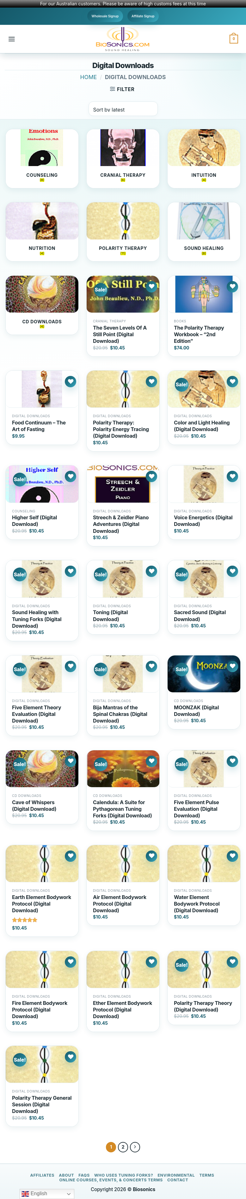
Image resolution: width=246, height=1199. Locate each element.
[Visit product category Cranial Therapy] (123, 158)
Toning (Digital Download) (110, 615)
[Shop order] (123, 108)
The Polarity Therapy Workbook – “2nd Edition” (199, 334)
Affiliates (42, 1175)
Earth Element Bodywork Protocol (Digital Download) (41, 904)
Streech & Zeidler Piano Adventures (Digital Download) (121, 524)
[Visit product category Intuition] (204, 158)
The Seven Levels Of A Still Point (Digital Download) (120, 334)
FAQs (83, 1175)
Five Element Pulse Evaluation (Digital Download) (196, 809)
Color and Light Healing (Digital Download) (202, 425)
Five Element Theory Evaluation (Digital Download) (36, 714)
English (34, 1194)
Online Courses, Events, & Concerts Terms (111, 1180)
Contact (177, 1180)
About (66, 1175)
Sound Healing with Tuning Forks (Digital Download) (36, 619)
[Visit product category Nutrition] (42, 232)
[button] (12, 39)
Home (88, 77)
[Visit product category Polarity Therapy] (123, 232)
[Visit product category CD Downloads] (42, 305)
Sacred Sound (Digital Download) (200, 615)
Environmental (176, 1175)
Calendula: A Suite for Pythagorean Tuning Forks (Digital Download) (122, 809)
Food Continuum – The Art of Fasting (39, 425)
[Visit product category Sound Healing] (204, 232)
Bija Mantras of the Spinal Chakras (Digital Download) (120, 714)
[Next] (135, 1147)
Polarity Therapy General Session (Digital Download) (41, 1104)
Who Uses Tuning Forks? (123, 1175)
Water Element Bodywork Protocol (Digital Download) (197, 904)
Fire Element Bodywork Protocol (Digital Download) (39, 1009)
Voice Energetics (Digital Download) (203, 520)
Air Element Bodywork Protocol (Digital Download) (119, 904)
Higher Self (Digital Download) (34, 520)
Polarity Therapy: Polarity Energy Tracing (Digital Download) (121, 429)
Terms (206, 1175)
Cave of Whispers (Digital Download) (34, 805)
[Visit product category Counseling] (42, 158)
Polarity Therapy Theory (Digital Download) (203, 1006)
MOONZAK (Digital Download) (196, 710)
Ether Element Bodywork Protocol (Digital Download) (122, 1009)
